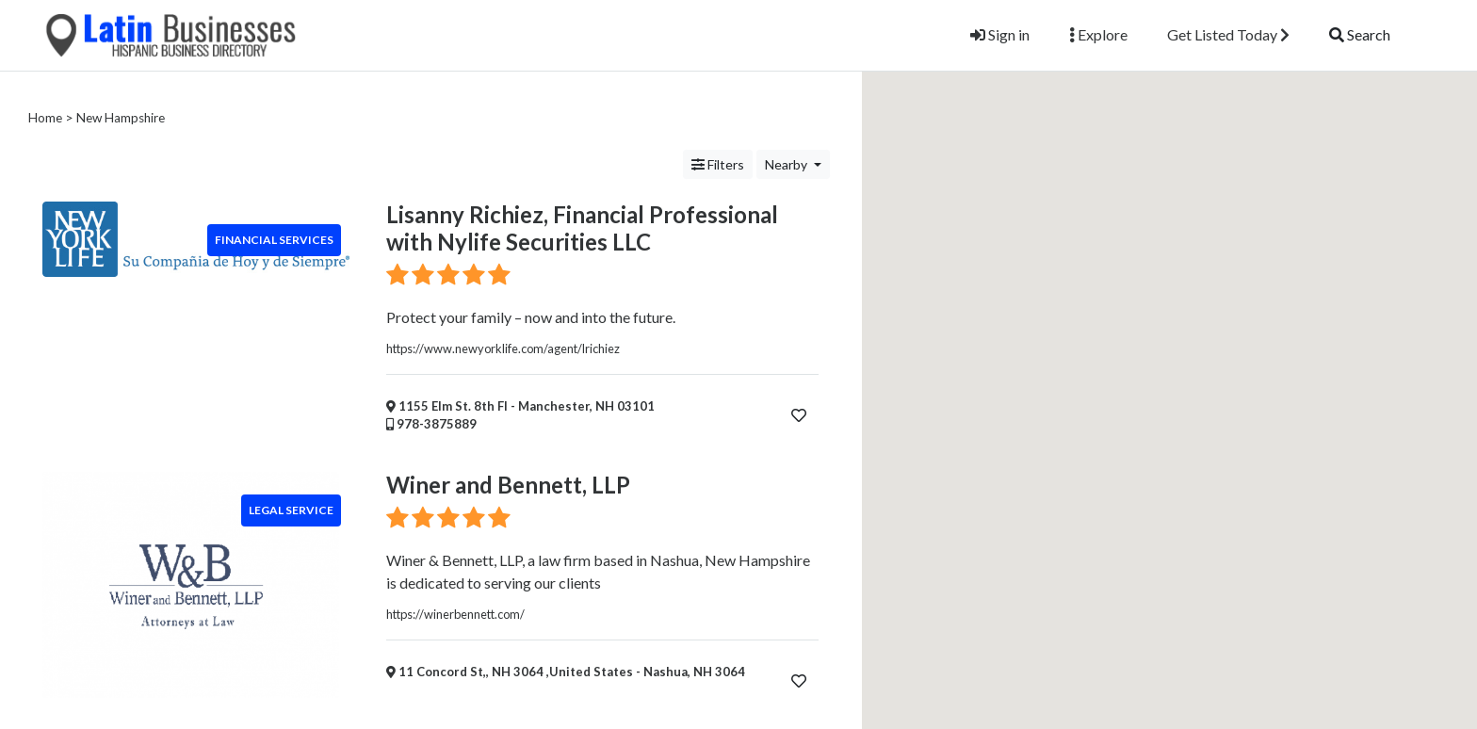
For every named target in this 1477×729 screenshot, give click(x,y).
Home (45, 117)
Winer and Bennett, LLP (508, 484)
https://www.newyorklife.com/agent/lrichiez (503, 348)
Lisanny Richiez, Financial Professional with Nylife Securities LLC (582, 228)
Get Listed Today (1228, 34)
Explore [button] (1098, 34)
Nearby (787, 164)
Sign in (1000, 34)
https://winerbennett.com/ (455, 614)
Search (1359, 34)
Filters (717, 164)
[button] (1172, 169)
